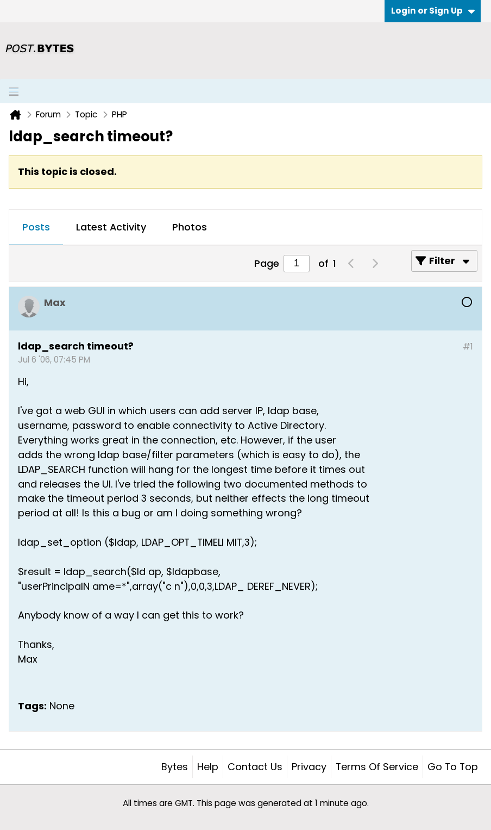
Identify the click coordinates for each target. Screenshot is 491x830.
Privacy (309, 766)
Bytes (174, 766)
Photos (189, 227)
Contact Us (255, 766)
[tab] (36, 228)
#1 (468, 346)
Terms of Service (377, 766)
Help (207, 766)
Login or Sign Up (433, 10)
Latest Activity (111, 227)
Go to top (452, 766)
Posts (36, 227)
